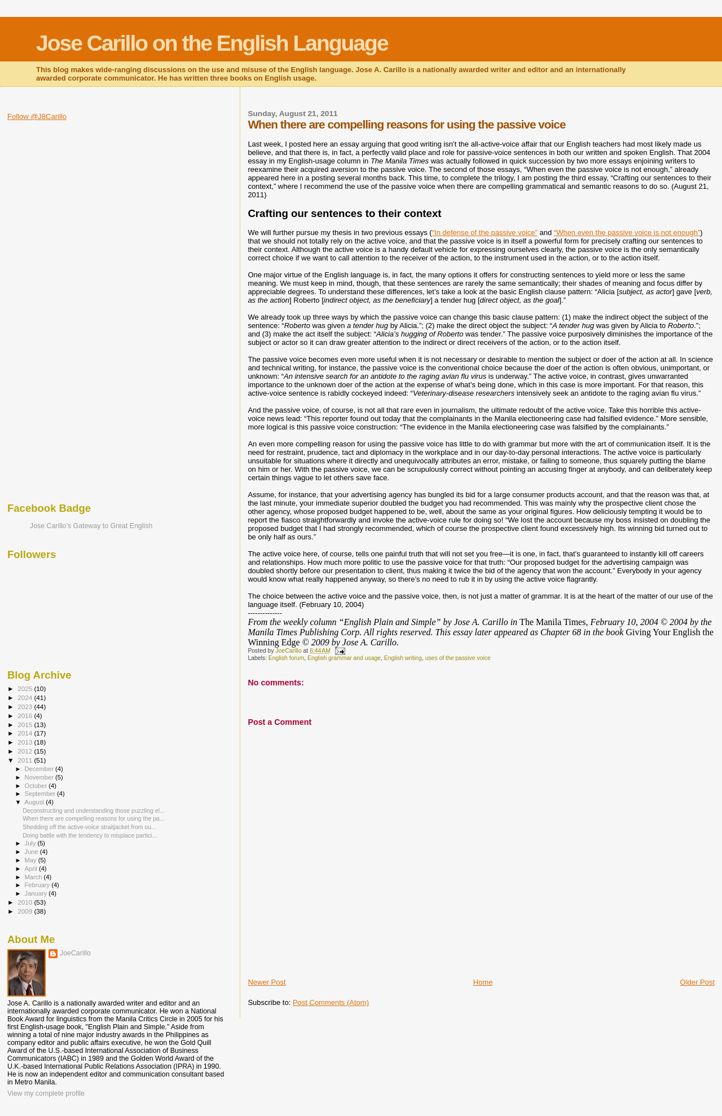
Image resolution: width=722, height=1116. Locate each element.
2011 (25, 760)
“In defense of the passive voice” (485, 232)
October (37, 785)
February (38, 885)
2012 (25, 751)
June (32, 851)
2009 (25, 911)
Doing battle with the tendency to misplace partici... (90, 835)
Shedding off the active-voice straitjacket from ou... (89, 826)
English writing (403, 658)
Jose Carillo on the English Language (212, 43)
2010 (25, 902)
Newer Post (266, 982)
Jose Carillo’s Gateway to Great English (91, 526)
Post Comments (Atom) (331, 1002)
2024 (25, 697)
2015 (25, 724)
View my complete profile (46, 1093)
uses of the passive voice (458, 658)
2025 (25, 688)
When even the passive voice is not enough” (628, 232)
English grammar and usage (344, 658)
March (34, 877)
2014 (25, 733)
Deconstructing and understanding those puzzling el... (94, 810)
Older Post (697, 982)
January (37, 893)
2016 (25, 715)
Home (483, 982)
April (32, 868)
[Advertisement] (52, 313)
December (40, 768)
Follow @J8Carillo (37, 116)
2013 (25, 742)
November (40, 777)
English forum (286, 658)
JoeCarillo (75, 953)
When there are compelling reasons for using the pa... (94, 818)
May (31, 860)
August (35, 802)
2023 (25, 706)
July (31, 843)
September (41, 793)
